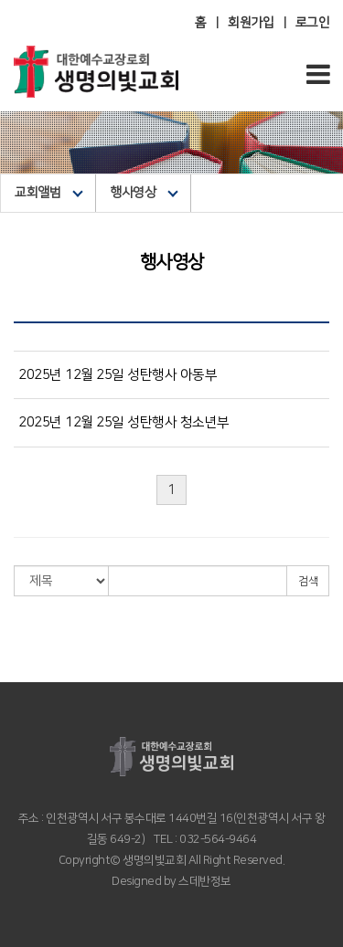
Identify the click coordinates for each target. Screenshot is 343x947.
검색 (307, 581)
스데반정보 (204, 881)
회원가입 (250, 23)
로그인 (312, 23)
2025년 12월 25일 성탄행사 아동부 (117, 375)
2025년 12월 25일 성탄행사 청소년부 (124, 422)
